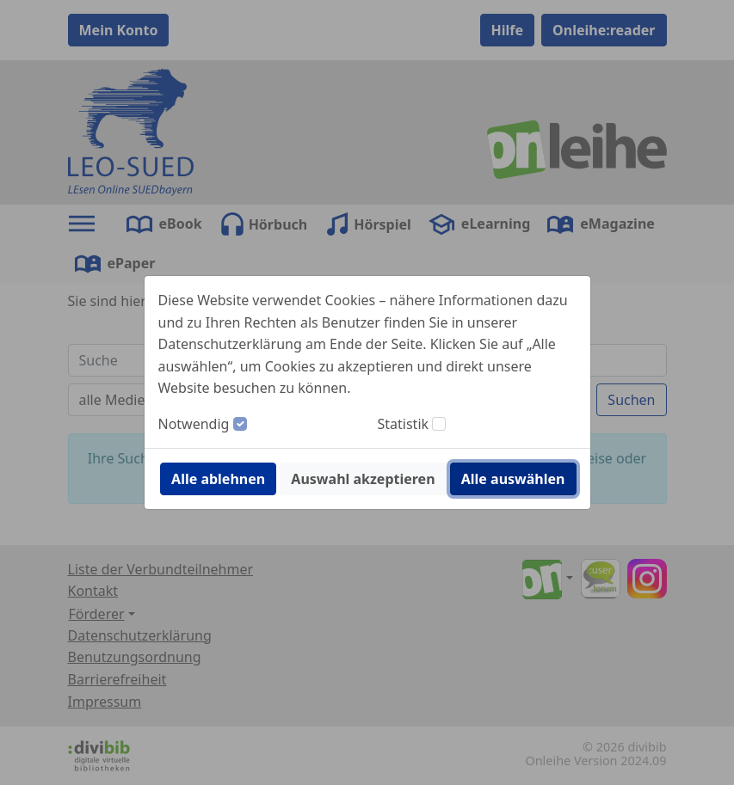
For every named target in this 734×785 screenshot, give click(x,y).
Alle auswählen (513, 478)
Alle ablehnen (218, 478)
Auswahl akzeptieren (363, 478)
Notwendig (194, 423)
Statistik (403, 423)
